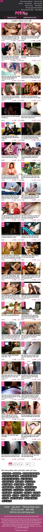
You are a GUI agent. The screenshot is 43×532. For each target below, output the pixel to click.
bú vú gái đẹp (35, 495)
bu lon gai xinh (18, 490)
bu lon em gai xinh (30, 487)
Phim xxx (19, 522)
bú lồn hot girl (18, 493)
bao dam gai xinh (8, 482)
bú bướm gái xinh (8, 487)
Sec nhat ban (28, 3)
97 (27, 464)
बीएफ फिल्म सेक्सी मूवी (23, 527)
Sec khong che (34, 519)
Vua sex (6, 522)
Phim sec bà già (8, 520)
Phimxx (21, 3)
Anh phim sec (17, 520)
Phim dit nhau (4, 519)
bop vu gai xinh (7, 485)
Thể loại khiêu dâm (31, 507)
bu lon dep (19, 487)
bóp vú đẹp (29, 485)
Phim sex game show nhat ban (34, 7)
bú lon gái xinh (7, 490)
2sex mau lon (6, 473)
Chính (7, 507)
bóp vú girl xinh (19, 485)
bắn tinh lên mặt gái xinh (30, 473)
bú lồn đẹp (36, 493)
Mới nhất (30, 509)
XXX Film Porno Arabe (23, 519)
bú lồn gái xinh (30, 490)
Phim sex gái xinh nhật (27, 10)
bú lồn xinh (28, 493)
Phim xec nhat (29, 5)
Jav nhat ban (12, 522)
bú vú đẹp (5, 498)
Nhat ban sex (22, 524)
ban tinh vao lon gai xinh (10, 476)
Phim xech (24, 520)
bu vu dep (15, 495)
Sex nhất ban (38, 10)
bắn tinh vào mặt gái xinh (10, 479)
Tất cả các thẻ (7, 501)
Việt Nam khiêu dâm (17, 526)
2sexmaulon (17, 473)
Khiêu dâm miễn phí (22, 530)
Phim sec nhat (38, 1)
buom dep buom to (30, 498)
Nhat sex (9, 526)
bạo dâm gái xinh (27, 479)
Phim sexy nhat (38, 3)
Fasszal (32, 526)
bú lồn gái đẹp (7, 493)
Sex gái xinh (30, 520)
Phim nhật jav (38, 5)
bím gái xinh (19, 482)
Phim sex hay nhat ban (26, 1)
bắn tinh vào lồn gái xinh (28, 476)
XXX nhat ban (6, 524)
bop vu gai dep (30, 482)
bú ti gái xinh (6, 495)
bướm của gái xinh (16, 498)
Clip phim (16, 507)
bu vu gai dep (24, 495)
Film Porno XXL (13, 519)
